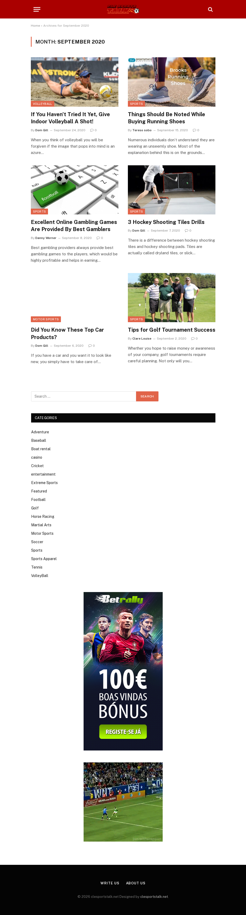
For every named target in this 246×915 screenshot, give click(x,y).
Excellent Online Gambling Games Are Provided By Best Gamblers (74, 225)
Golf (35, 508)
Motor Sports (46, 319)
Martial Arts (41, 525)
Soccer (37, 542)
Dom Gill (41, 130)
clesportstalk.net (154, 897)
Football (38, 500)
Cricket (37, 466)
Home (35, 25)
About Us (136, 883)
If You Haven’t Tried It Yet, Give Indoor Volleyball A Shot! (70, 118)
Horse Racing (42, 516)
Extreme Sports (44, 483)
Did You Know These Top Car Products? (67, 333)
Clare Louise (141, 338)
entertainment (43, 474)
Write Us (109, 883)
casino (36, 457)
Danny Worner (45, 238)
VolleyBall (42, 103)
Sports (136, 103)
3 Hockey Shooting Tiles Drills (166, 222)
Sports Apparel (44, 559)
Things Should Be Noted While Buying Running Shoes (166, 118)
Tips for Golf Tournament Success (171, 330)
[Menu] (36, 9)
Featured (39, 491)
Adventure (40, 432)
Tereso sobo (142, 130)
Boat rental (41, 449)
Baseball (38, 440)
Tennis (36, 567)
